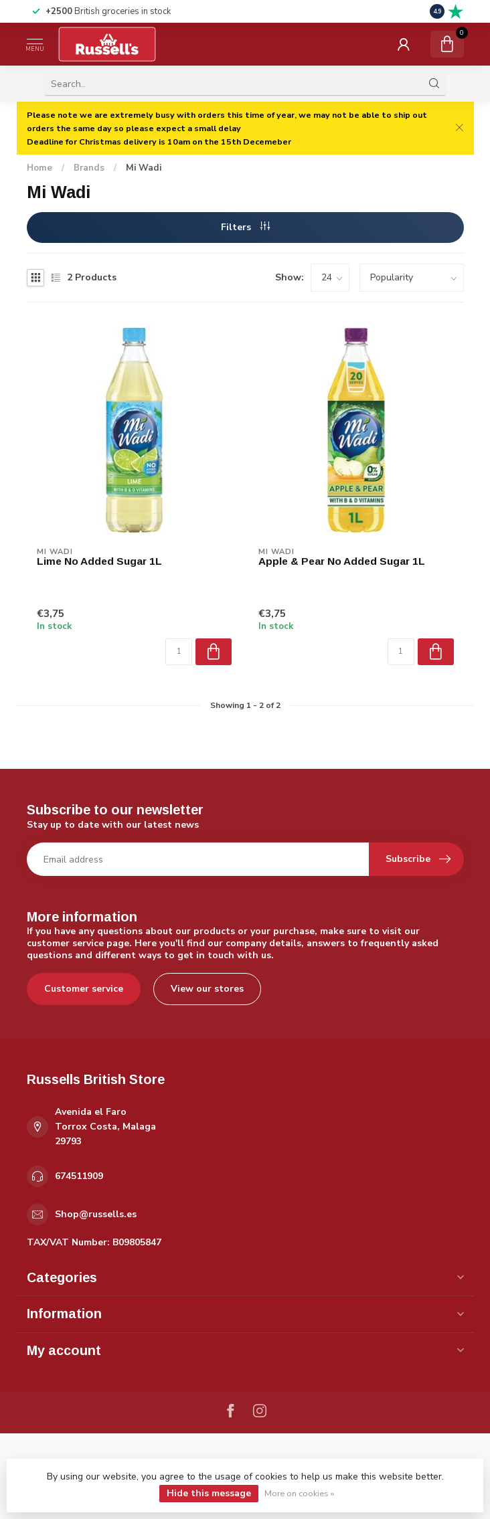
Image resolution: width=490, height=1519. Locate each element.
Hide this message (209, 1493)
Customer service (83, 988)
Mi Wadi (143, 168)
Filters (245, 227)
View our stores (207, 988)
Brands (89, 168)
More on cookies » (299, 1493)
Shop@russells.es (96, 1214)
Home (39, 168)
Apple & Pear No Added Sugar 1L (341, 561)
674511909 (79, 1176)
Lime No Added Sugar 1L (99, 561)
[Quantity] (178, 651)
